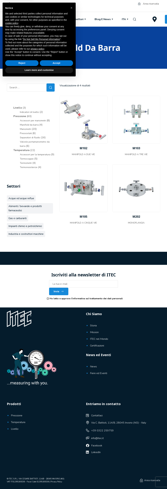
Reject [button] (21, 473)
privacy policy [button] (37, 458)
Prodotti (59, 19)
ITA (125, 19)
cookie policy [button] (11, 433)
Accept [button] (56, 473)
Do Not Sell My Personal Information (41, 449)
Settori (80, 19)
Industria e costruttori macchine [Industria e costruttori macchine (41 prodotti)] (26, 234)
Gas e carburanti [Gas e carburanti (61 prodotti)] (17, 218)
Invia (59, 291)
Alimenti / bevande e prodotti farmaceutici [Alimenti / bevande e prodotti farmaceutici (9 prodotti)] (25, 208)
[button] (71, 417)
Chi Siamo (37, 19)
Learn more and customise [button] (39, 480)
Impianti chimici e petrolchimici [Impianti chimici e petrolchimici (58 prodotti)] (25, 226)
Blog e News (104, 19)
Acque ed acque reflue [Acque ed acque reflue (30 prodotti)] (21, 198)
